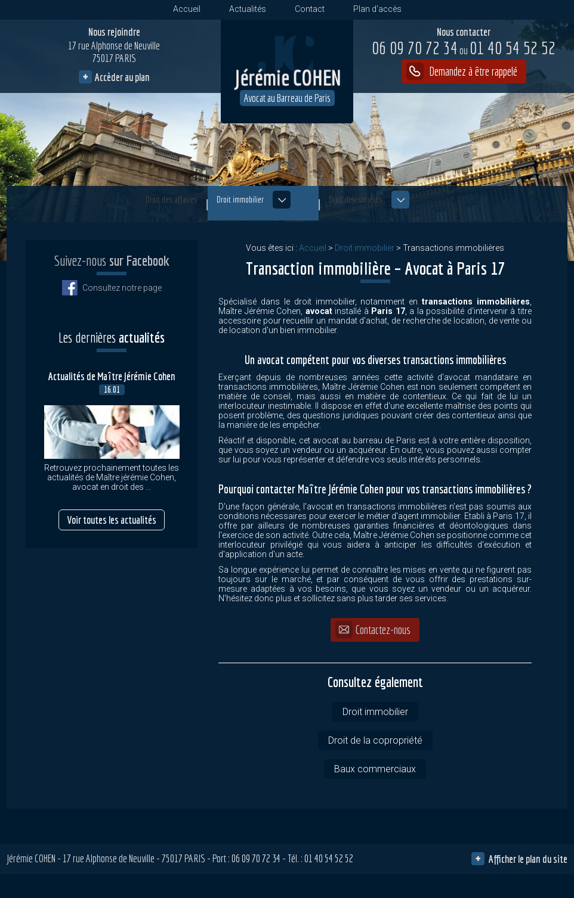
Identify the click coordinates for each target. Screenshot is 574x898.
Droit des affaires (120, 206)
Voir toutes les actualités (111, 500)
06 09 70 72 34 (415, 48)
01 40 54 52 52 (507, 49)
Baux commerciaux (375, 769)
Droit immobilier (260, 206)
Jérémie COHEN (31, 858)
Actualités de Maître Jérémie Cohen (111, 356)
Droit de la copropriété (375, 740)
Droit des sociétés (426, 206)
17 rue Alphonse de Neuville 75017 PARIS (114, 56)
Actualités (247, 9)
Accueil (186, 9)
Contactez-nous (383, 629)
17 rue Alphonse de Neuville (133, 858)
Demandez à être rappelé (472, 71)
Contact (310, 9)
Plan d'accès (377, 9)
